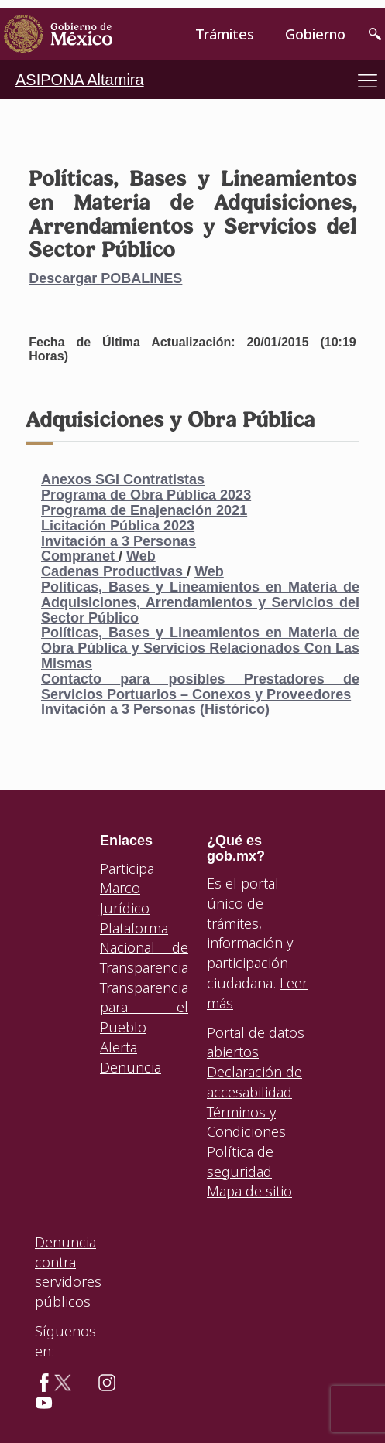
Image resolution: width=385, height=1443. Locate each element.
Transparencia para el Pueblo (144, 1007)
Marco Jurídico (125, 897)
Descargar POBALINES (105, 278)
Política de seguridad (240, 1161)
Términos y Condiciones (246, 1122)
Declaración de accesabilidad (254, 1082)
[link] (58, 34)
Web (141, 556)
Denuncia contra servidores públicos (68, 1272)
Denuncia (130, 1067)
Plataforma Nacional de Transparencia (144, 948)
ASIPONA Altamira (79, 79)
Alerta (118, 1047)
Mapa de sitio (249, 1191)
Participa (127, 868)
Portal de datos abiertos (255, 1042)
